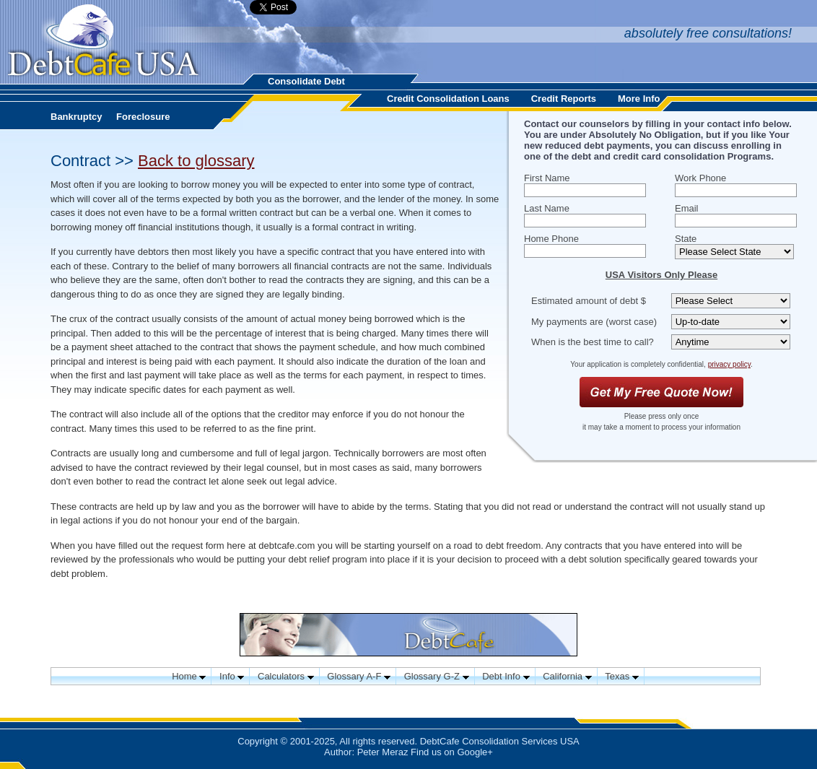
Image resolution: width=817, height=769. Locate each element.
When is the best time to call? (592, 341)
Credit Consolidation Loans (448, 98)
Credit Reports (563, 98)
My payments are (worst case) (594, 321)
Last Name (546, 208)
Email (687, 208)
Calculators (286, 676)
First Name (547, 178)
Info (231, 676)
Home (189, 676)
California (567, 676)
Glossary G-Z (436, 676)
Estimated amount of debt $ (588, 300)
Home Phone (551, 238)
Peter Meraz (382, 752)
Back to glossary (196, 161)
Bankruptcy (76, 116)
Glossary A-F (358, 676)
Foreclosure (143, 116)
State (685, 238)
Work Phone (700, 178)
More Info (639, 98)
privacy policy (729, 364)
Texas (622, 676)
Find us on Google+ (452, 752)
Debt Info (505, 676)
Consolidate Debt (306, 81)
